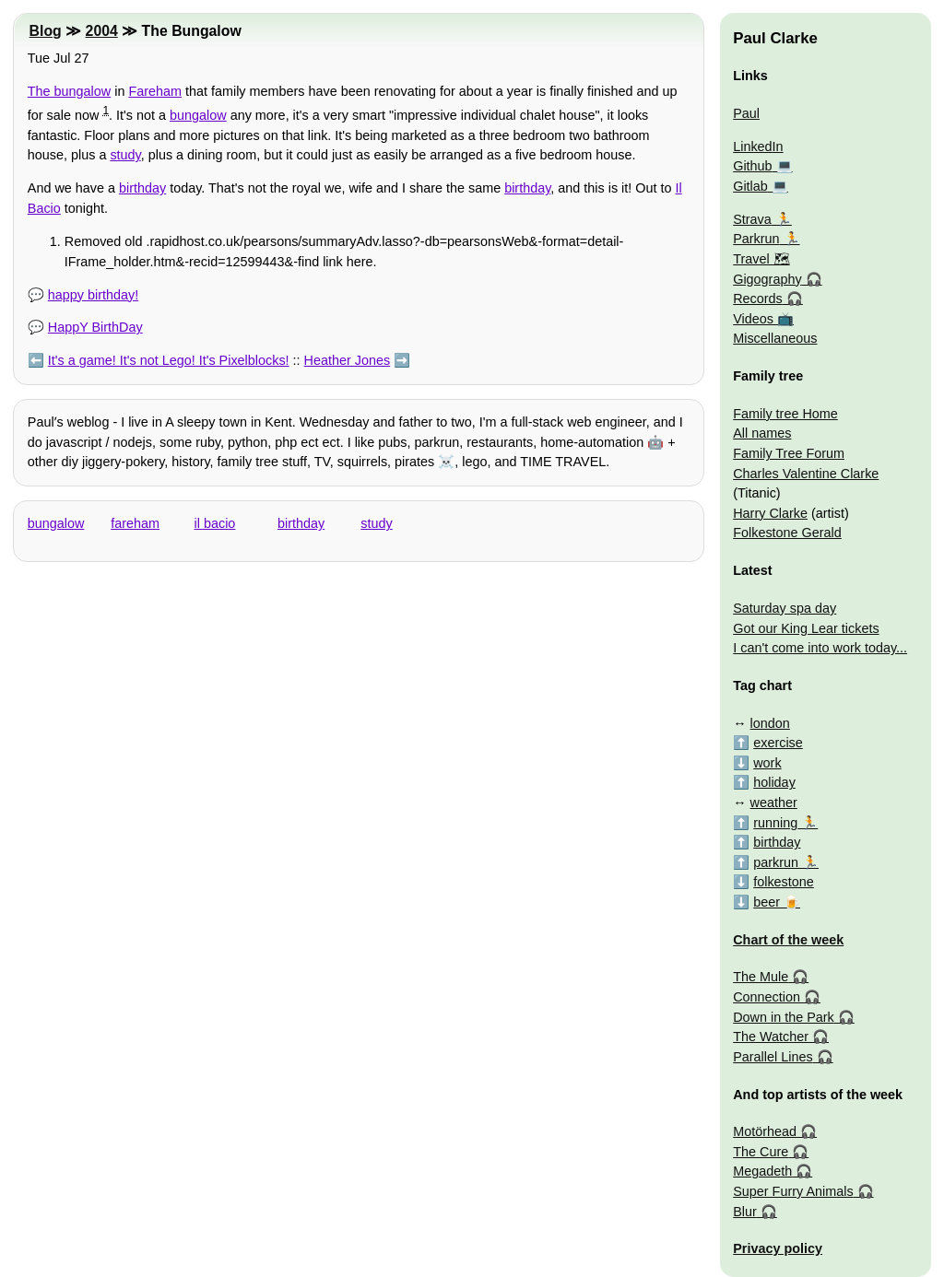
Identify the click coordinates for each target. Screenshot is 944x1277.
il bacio (215, 523)
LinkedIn (758, 146)
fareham (135, 523)
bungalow (198, 115)
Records (758, 298)
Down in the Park (783, 1017)
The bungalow (69, 91)
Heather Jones (347, 360)
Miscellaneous (775, 338)
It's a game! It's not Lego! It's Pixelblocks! (168, 360)
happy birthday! (93, 294)
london (770, 723)
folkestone (783, 881)
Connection (766, 997)
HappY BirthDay (95, 327)
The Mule (760, 976)
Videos (753, 318)
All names (762, 433)
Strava (752, 219)
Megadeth (762, 1171)
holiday (774, 782)
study (125, 154)
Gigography (767, 279)
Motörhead (764, 1131)
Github (752, 165)
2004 (102, 31)
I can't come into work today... (820, 647)
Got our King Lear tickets (806, 628)
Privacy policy (777, 1248)
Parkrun (756, 238)
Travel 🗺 (761, 259)
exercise (778, 742)
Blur (745, 1211)
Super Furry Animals (793, 1191)
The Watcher (770, 1036)
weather (773, 802)
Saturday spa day (784, 608)
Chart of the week (788, 939)
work (767, 763)
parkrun (775, 862)
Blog (46, 31)
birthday (142, 188)
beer (766, 902)
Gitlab (750, 186)
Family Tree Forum (788, 453)
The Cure (760, 1151)
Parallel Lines (772, 1056)
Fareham (155, 91)
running (775, 822)
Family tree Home (785, 413)
